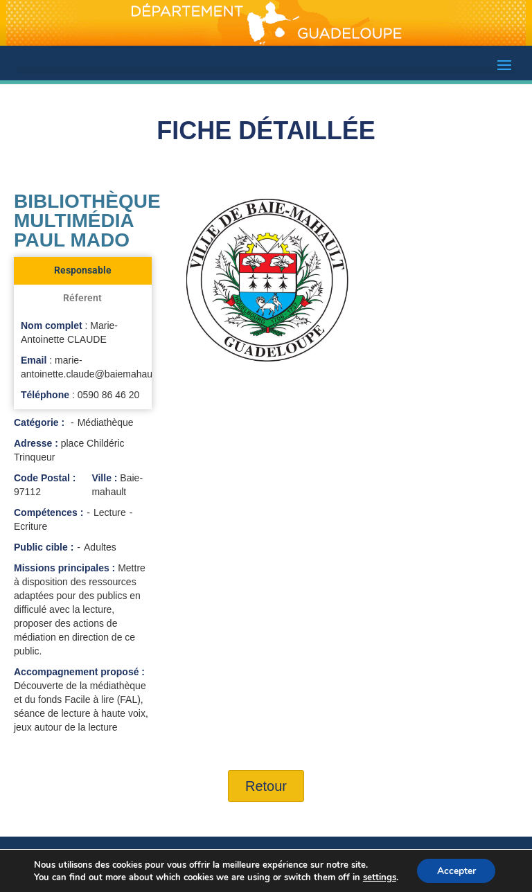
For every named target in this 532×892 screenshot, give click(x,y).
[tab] (83, 271)
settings (378, 877)
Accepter (456, 870)
